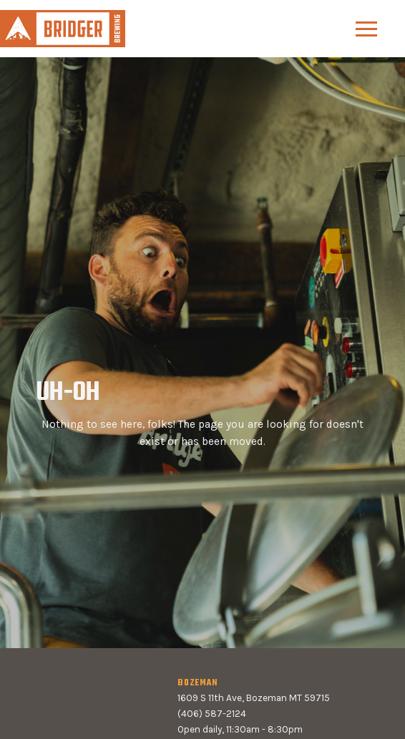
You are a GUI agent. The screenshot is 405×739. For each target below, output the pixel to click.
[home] (62, 28)
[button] (366, 29)
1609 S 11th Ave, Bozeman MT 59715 (253, 697)
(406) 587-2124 (211, 713)
